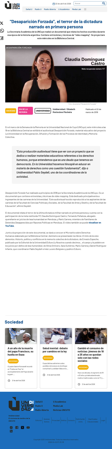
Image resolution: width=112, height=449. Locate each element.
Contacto (71, 420)
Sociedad (10, 111)
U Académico (64, 9)
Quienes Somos (47, 420)
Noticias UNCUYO (61, 410)
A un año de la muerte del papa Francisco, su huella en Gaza (20, 351)
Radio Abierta (50, 9)
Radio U (38, 9)
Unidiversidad (43, 111)
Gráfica (63, 420)
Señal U (29, 9)
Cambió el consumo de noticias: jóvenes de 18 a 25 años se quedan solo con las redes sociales (91, 354)
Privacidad (56, 420)
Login (103, 420)
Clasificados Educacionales (93, 420)
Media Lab (76, 9)
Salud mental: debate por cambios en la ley (55, 350)
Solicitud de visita (80, 420)
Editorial (38, 420)
